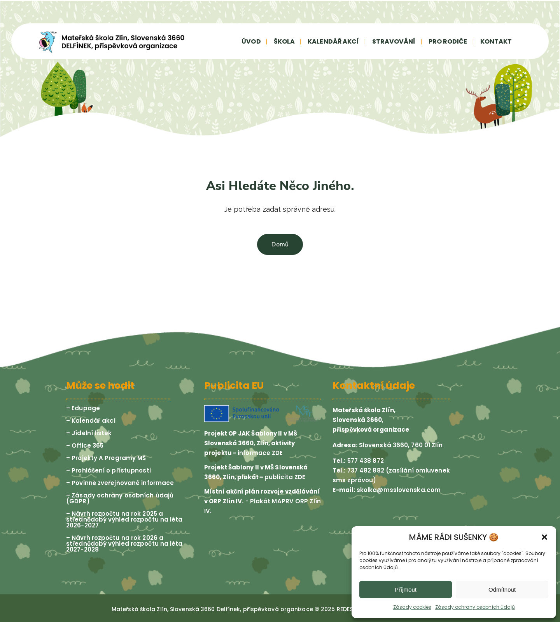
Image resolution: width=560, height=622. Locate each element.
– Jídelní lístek (89, 433)
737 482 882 (365, 470)
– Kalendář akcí (91, 420)
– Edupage (83, 408)
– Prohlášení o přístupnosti (108, 470)
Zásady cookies (412, 607)
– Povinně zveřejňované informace (120, 483)
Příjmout (405, 589)
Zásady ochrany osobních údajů (475, 607)
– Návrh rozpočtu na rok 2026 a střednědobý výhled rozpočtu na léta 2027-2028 (124, 543)
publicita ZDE (284, 477)
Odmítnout (502, 589)
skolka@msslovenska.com (399, 490)
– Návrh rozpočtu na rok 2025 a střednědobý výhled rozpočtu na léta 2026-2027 (124, 519)
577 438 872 (365, 461)
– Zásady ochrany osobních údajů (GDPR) (119, 498)
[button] (544, 537)
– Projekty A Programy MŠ (106, 458)
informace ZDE (260, 453)
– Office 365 (84, 445)
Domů (280, 244)
